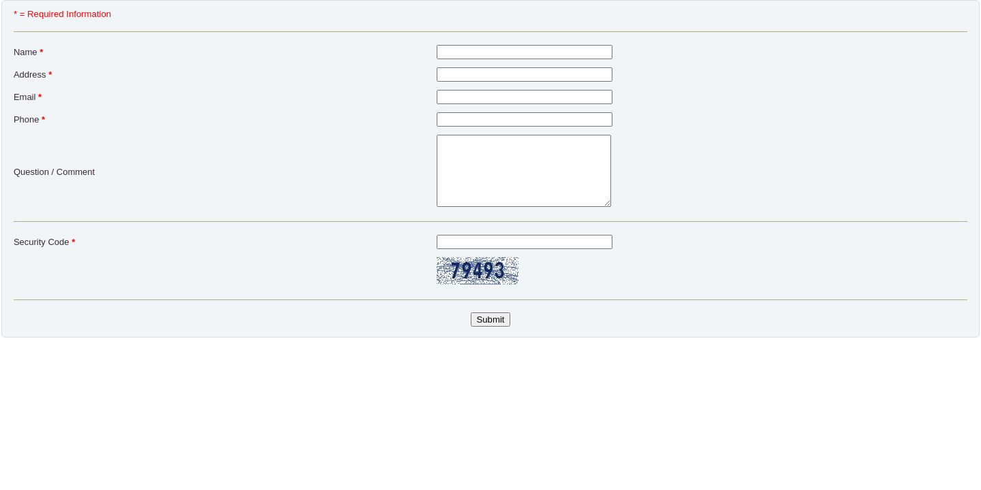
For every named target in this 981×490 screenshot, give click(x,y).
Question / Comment (54, 172)
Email (28, 97)
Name (28, 52)
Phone (29, 119)
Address (33, 74)
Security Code (44, 242)
